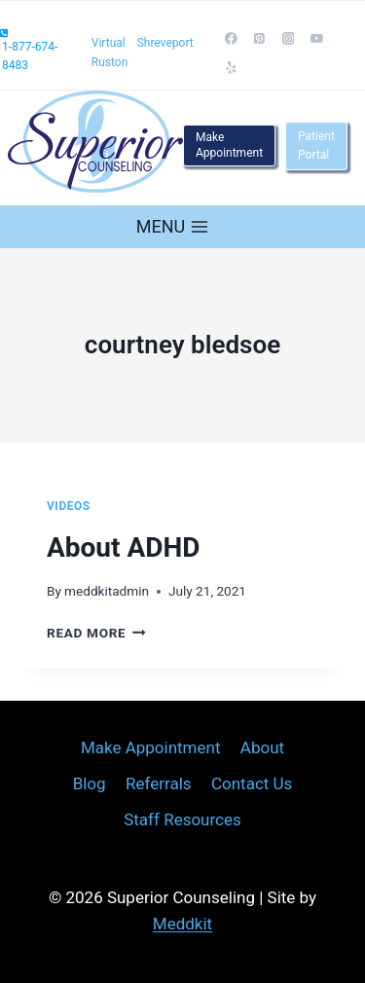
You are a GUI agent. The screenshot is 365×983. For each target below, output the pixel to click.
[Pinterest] (260, 39)
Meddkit (182, 923)
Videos (69, 506)
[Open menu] (173, 226)
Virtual (108, 43)
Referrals (159, 783)
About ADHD (123, 547)
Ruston (109, 62)
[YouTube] (316, 39)
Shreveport (165, 43)
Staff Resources (182, 819)
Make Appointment (229, 145)
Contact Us (251, 783)
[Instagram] (288, 39)
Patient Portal (316, 145)
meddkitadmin (106, 591)
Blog (89, 783)
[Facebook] (231, 39)
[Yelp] (231, 67)
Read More (96, 632)
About (262, 747)
